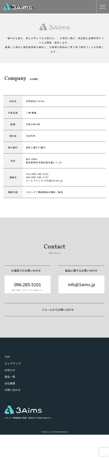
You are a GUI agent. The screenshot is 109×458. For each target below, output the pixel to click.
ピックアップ (13, 386)
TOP (7, 380)
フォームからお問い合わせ (58, 333)
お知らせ (10, 393)
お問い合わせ (13, 413)
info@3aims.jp (81, 307)
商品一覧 (10, 400)
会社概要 (10, 406)
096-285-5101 (28, 309)
